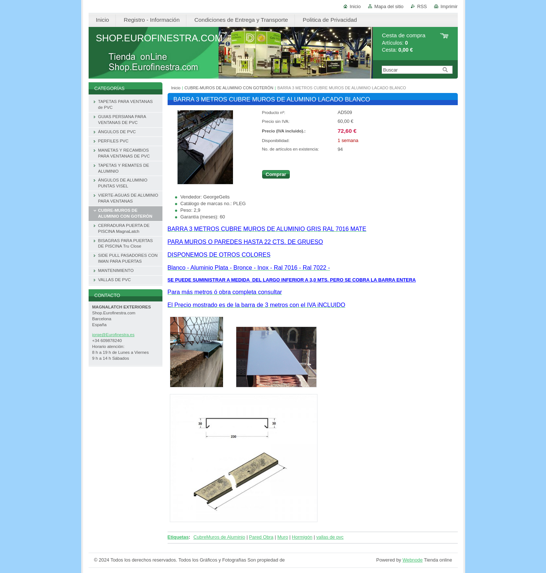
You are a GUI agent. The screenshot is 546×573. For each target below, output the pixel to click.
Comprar (276, 174)
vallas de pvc (330, 537)
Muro (282, 537)
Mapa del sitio (389, 6)
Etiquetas (178, 537)
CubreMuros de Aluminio (219, 537)
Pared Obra (261, 537)
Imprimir (448, 6)
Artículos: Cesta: (404, 42)
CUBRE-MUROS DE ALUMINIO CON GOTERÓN (229, 88)
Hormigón (302, 537)
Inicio (355, 6)
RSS (422, 6)
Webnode (412, 560)
